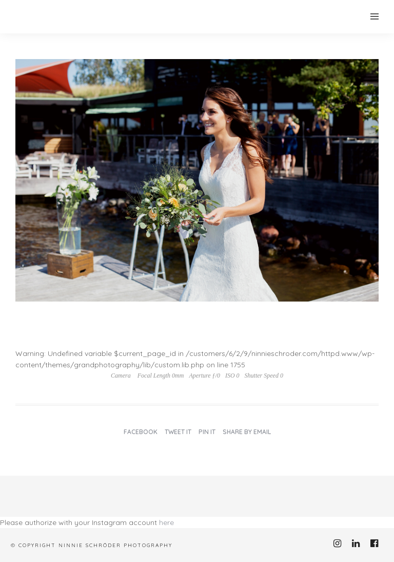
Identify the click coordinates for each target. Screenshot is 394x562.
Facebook (140, 432)
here (166, 522)
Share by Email (247, 432)
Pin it (207, 432)
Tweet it (178, 432)
